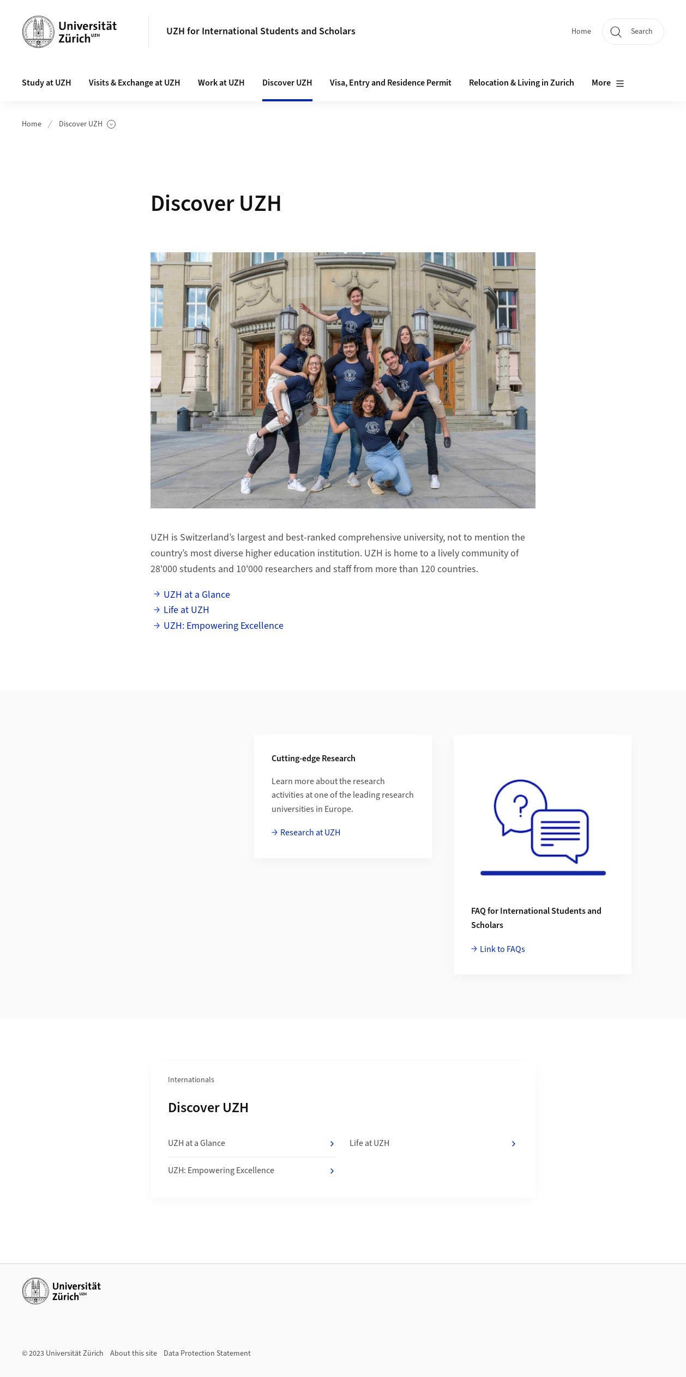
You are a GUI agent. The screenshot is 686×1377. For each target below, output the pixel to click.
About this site (133, 1353)
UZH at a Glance (197, 595)
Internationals (191, 1080)
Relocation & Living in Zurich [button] (521, 83)
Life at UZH (186, 610)
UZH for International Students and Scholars (261, 31)
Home (581, 31)
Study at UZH (46, 83)
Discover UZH (87, 124)
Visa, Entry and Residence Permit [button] (391, 83)
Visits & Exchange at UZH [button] (134, 83)
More (608, 83)
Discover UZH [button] (287, 83)
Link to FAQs (502, 949)
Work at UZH (221, 83)
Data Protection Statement (207, 1353)
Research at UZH (310, 833)
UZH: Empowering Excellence (225, 626)
